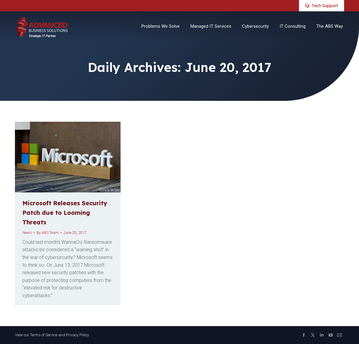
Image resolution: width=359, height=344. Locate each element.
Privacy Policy (77, 335)
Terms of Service (43, 335)
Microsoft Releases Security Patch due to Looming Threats (64, 212)
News (27, 232)
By (47, 232)
